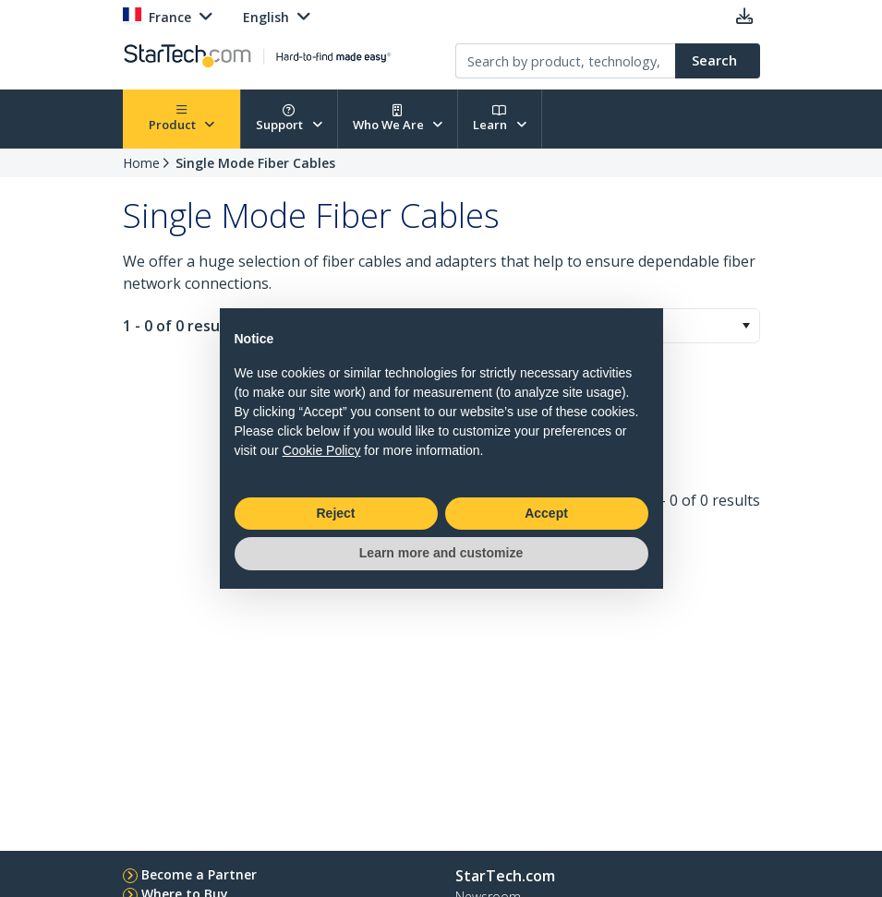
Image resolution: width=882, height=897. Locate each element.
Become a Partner (199, 874)
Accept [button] (546, 513)
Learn (499, 118)
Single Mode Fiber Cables (255, 163)
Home (141, 163)
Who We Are (398, 118)
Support (289, 118)
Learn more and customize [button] (441, 552)
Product (182, 118)
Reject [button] (335, 513)
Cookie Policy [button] (322, 450)
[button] (745, 325)
